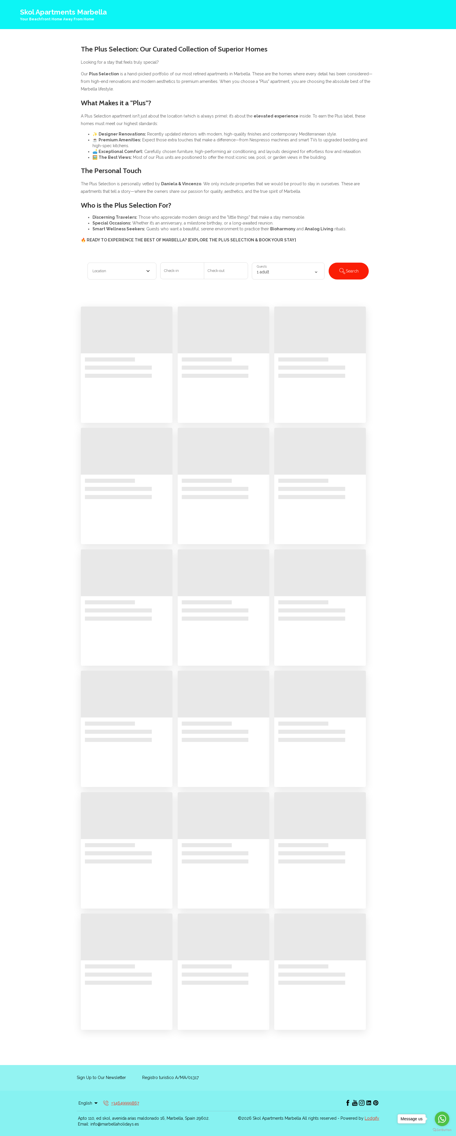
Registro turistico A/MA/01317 (170, 1077)
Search (349, 271)
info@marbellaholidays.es (114, 1124)
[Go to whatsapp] (442, 1119)
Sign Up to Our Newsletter (101, 1077)
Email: (83, 1124)
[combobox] (122, 271)
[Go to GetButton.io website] (442, 1130)
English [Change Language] (89, 1103)
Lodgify (372, 1118)
